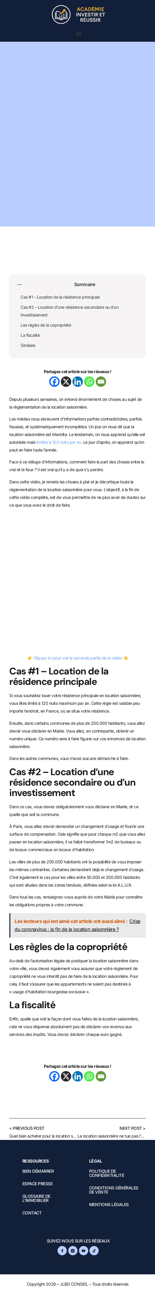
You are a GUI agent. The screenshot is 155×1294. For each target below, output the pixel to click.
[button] (79, 34)
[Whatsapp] (89, 381)
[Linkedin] (77, 381)
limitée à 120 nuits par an (58, 442)
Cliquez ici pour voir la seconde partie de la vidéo (77, 657)
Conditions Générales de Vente (113, 1190)
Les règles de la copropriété (46, 325)
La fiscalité (30, 335)
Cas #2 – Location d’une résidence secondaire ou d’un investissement (69, 311)
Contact (32, 1213)
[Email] (101, 381)
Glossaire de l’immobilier (36, 1198)
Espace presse (37, 1184)
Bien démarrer (38, 1171)
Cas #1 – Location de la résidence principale (60, 297)
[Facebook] (54, 381)
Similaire (28, 345)
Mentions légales (109, 1205)
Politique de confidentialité (106, 1173)
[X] (66, 381)
